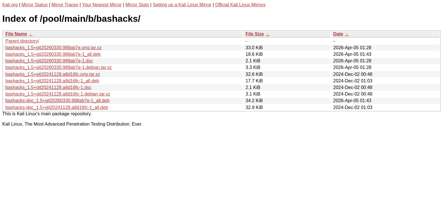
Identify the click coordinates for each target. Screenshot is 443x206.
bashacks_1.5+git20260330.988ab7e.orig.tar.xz (53, 47)
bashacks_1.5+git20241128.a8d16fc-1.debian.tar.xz (57, 94)
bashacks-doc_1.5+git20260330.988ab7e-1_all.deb (57, 100)
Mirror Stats (137, 4)
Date (338, 33)
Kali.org (10, 4)
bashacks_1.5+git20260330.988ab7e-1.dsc (49, 60)
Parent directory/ (22, 41)
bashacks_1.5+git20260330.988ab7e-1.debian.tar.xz (58, 67)
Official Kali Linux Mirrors (240, 4)
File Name (16, 33)
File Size (255, 33)
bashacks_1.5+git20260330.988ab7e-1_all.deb (53, 54)
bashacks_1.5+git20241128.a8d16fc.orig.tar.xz (52, 74)
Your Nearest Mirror (102, 4)
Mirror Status (34, 4)
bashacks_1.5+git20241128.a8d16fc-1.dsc (48, 87)
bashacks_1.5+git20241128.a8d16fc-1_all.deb (52, 80)
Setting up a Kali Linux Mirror (182, 4)
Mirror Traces (64, 4)
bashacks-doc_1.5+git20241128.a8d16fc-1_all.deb (56, 107)
